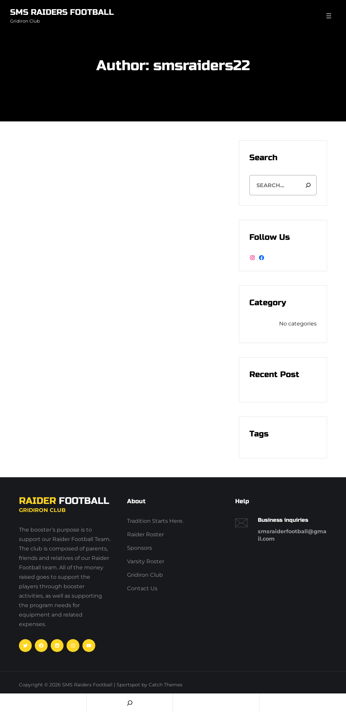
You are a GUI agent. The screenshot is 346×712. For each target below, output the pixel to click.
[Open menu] (329, 16)
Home (43, 702)
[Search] (308, 185)
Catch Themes (165, 685)
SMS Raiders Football (62, 12)
